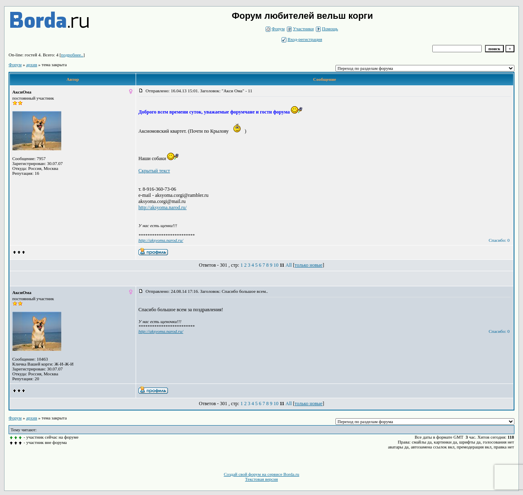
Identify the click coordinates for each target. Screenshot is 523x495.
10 (275, 265)
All (289, 265)
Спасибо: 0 (499, 240)
